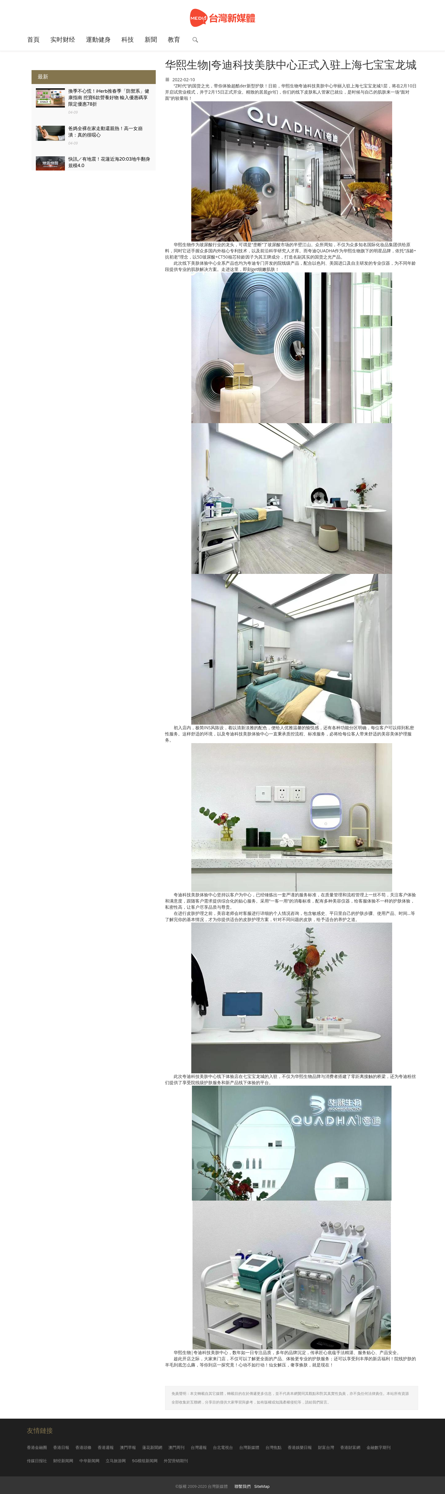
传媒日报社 (37, 1460)
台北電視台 (223, 1447)
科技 (127, 40)
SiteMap (262, 1486)
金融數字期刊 (379, 1447)
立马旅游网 (116, 1460)
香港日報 (61, 1447)
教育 (174, 40)
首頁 (33, 40)
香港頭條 (83, 1447)
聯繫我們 (243, 1486)
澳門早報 (128, 1447)
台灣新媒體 (249, 1447)
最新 (43, 77)
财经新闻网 (63, 1460)
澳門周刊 (176, 1447)
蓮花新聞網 (152, 1447)
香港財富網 (350, 1447)
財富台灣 (326, 1447)
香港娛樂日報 (300, 1447)
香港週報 (106, 1447)
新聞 (151, 40)
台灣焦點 (273, 1447)
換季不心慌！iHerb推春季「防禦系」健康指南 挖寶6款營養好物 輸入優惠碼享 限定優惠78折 (109, 98)
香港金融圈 (37, 1447)
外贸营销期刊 (176, 1460)
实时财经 (62, 40)
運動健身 (98, 40)
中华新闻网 (89, 1460)
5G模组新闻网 (145, 1460)
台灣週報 (199, 1447)
